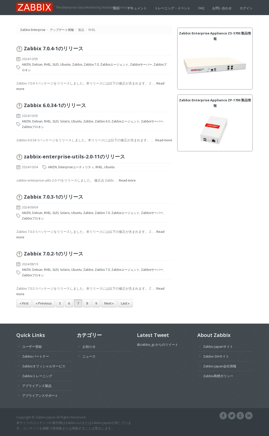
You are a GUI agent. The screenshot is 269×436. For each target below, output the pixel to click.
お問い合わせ (222, 8)
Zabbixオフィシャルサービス (43, 366)
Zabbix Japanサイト (218, 346)
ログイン (246, 8)
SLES (56, 64)
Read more (163, 140)
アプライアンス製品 (37, 385)
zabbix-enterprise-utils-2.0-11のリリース (74, 156)
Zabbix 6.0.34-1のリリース (55, 105)
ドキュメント (137, 8)
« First (24, 303)
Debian (37, 64)
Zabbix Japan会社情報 (219, 366)
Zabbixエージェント (114, 64)
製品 (116, 8)
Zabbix (77, 64)
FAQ (201, 8)
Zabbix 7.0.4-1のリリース (53, 48)
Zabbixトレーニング (37, 376)
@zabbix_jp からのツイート (157, 344)
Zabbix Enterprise (33, 30)
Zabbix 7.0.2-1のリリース (53, 253)
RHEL (47, 64)
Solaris (65, 121)
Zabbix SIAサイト (216, 356)
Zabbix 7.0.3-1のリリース (53, 196)
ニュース (89, 356)
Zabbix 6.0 (102, 121)
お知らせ (89, 346)
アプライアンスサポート (40, 395)
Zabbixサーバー (141, 64)
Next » (109, 303)
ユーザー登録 (32, 346)
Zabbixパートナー (35, 356)
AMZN (26, 64)
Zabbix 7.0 (91, 64)
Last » (125, 303)
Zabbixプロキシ (33, 127)
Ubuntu (65, 64)
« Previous (44, 303)
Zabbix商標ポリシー (218, 376)
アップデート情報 (62, 30)
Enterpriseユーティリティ (76, 167)
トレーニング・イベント (173, 8)
